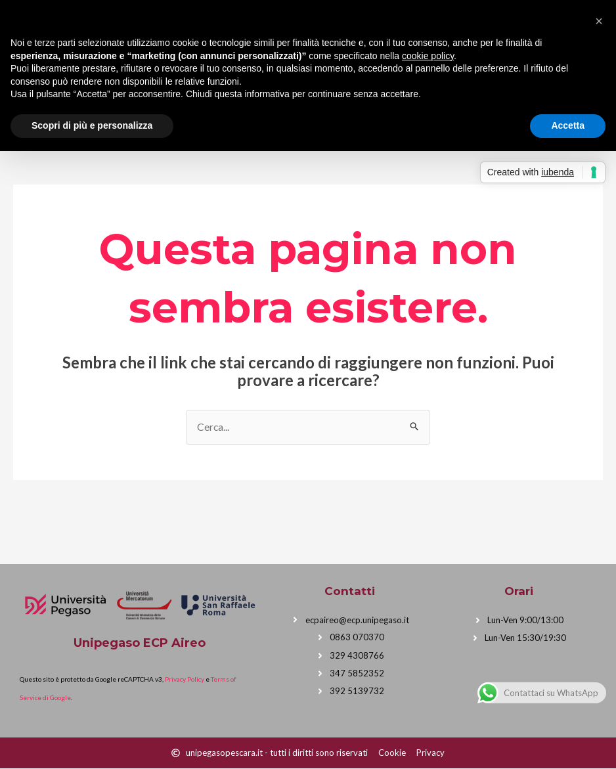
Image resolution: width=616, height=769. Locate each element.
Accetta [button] (567, 125)
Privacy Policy (184, 680)
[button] (598, 21)
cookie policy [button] (428, 56)
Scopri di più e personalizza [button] (92, 125)
